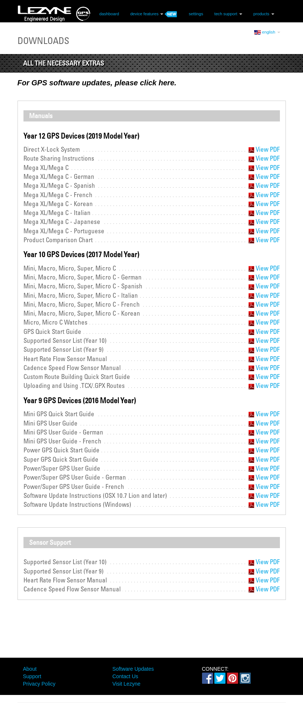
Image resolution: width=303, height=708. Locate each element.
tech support (228, 14)
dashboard (109, 14)
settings (196, 14)
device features (153, 13)
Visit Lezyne (127, 684)
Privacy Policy (39, 684)
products (263, 14)
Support (32, 676)
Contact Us (125, 676)
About (30, 669)
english (267, 32)
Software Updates (133, 669)
